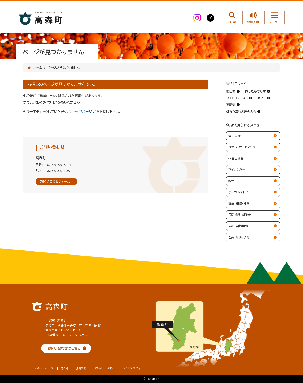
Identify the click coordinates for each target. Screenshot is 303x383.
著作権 (64, 368)
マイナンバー (236, 169)
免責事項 (81, 368)
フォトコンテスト (237, 98)
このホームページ (44, 368)
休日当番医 (235, 158)
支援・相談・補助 (239, 203)
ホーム (37, 67)
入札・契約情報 (238, 226)
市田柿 (230, 91)
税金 (231, 181)
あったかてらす (255, 91)
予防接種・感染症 (239, 214)
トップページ (82, 111)
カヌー (261, 98)
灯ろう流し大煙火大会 (241, 111)
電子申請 (234, 136)
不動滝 (230, 104)
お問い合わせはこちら (64, 348)
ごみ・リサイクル (239, 237)
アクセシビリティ (132, 368)
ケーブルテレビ (238, 192)
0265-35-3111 (59, 164)
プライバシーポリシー (104, 368)
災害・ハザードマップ (242, 147)
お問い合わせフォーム (55, 181)
